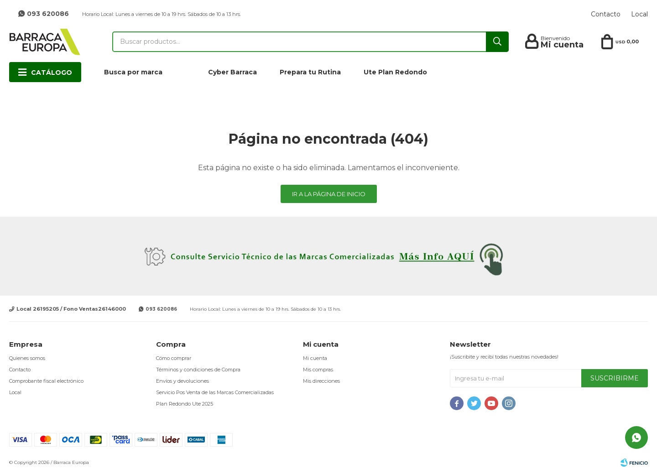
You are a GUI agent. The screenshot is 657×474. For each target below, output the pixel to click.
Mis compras (318, 369)
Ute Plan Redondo (395, 72)
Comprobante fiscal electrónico (46, 381)
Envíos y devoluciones (182, 381)
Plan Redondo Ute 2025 (184, 404)
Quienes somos (27, 358)
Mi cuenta (315, 358)
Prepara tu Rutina (310, 72)
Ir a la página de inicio (328, 194)
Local (639, 14)
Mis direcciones (321, 381)
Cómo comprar (173, 358)
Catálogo (51, 72)
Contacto (605, 14)
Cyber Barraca (232, 72)
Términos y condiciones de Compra (198, 369)
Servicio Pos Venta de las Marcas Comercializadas (215, 392)
